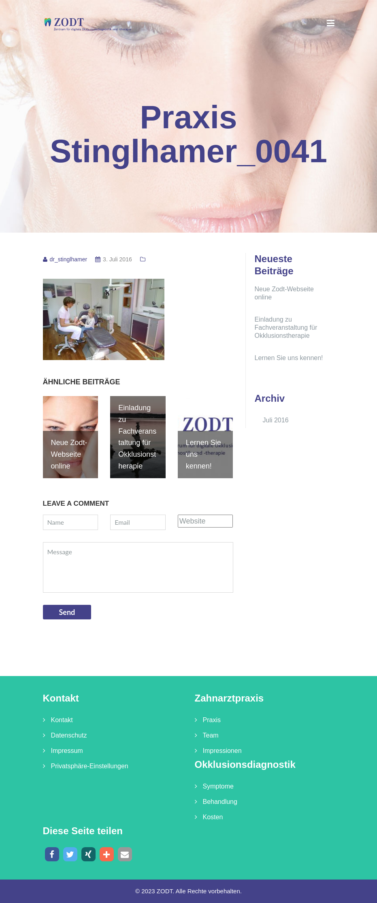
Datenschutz (69, 735)
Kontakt (62, 719)
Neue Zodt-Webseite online (284, 293)
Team (211, 735)
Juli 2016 (276, 420)
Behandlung (220, 801)
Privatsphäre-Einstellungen (89, 766)
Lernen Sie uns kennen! (289, 357)
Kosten (213, 817)
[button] (52, 854)
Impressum (67, 750)
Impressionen (222, 750)
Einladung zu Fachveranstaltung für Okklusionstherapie (286, 327)
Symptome (218, 786)
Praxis (212, 719)
